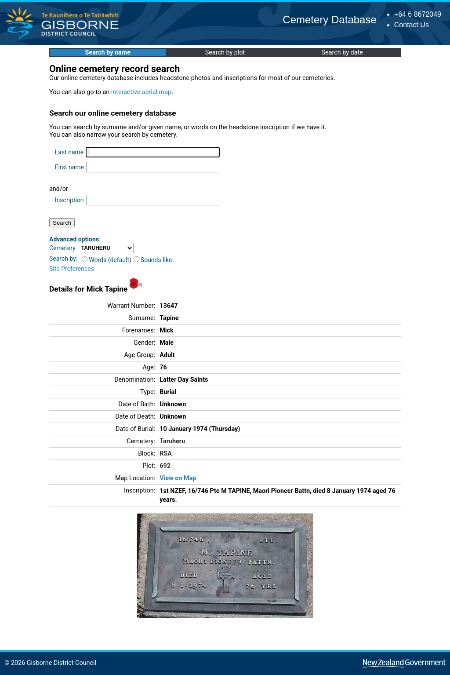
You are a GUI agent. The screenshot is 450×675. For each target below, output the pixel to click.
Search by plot (225, 52)
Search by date (342, 52)
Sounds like (153, 259)
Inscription (69, 200)
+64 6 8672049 (417, 14)
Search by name (108, 52)
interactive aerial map (141, 92)
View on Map (178, 478)
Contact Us (411, 25)
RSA (166, 453)
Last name (69, 152)
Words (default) (106, 259)
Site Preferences (71, 268)
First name (69, 167)
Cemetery (62, 248)
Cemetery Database (329, 20)
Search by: (63, 258)
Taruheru (172, 441)
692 (165, 466)
